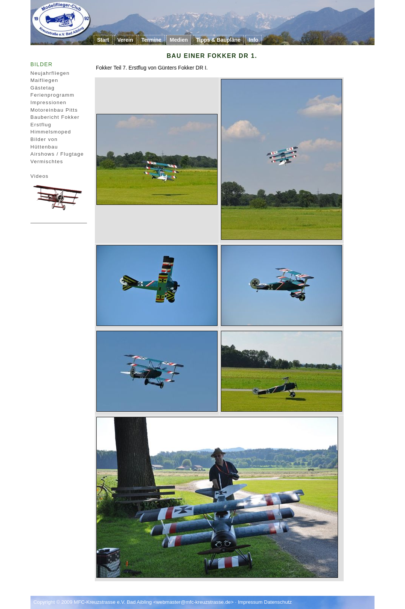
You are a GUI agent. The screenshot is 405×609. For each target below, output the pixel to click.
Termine (151, 40)
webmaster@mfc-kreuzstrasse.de (193, 602)
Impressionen (48, 102)
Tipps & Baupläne (218, 40)
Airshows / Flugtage (57, 154)
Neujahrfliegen (50, 73)
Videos (39, 176)
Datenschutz (278, 602)
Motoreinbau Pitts (54, 110)
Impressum (250, 602)
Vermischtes (46, 161)
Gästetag (42, 88)
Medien (179, 40)
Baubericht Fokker (55, 117)
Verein (125, 40)
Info (254, 40)
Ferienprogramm (52, 95)
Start (103, 40)
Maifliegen (44, 80)
